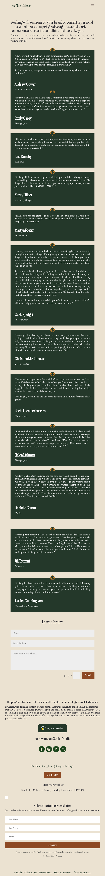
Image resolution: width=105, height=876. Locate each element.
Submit (88, 675)
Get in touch (52, 774)
